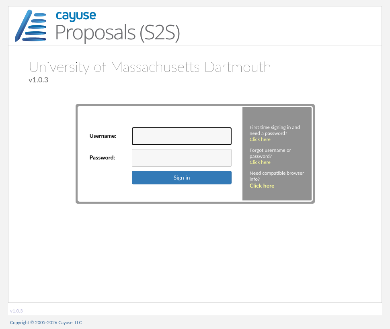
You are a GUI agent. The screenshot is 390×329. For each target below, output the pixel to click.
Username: (103, 135)
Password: (102, 157)
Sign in (182, 177)
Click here (260, 139)
